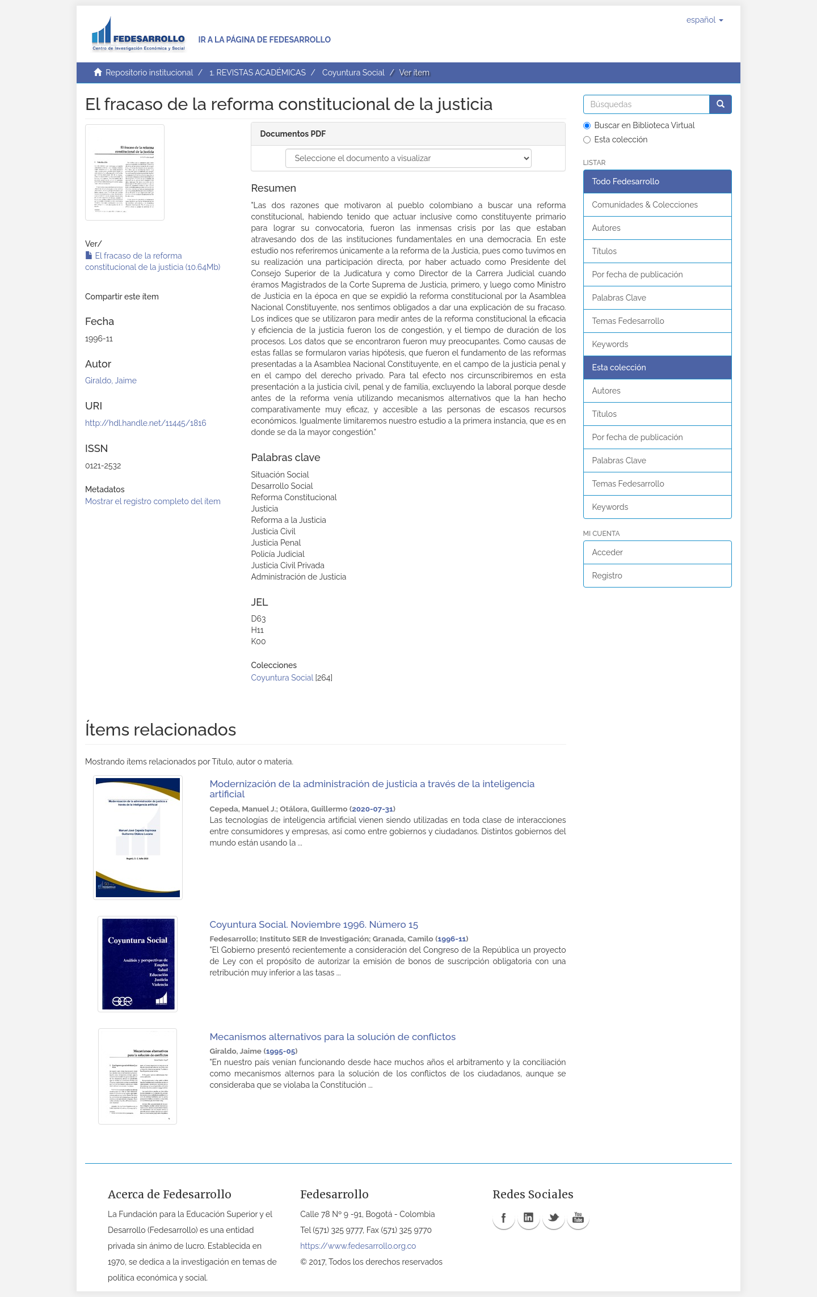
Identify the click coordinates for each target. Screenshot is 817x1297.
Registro (607, 575)
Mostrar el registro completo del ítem (153, 501)
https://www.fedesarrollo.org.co (358, 1245)
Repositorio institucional (149, 72)
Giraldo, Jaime (111, 380)
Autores (606, 228)
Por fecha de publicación (637, 274)
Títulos (604, 251)
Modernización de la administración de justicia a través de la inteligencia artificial (371, 789)
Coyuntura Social (353, 72)
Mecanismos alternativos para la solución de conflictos (332, 1036)
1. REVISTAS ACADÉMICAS (257, 72)
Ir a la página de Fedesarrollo (264, 39)
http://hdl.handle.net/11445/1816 (146, 423)
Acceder (608, 552)
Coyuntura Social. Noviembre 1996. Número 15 (313, 924)
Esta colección (615, 139)
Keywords (610, 344)
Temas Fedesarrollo (628, 321)
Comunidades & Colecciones (645, 204)
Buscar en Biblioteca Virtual (639, 125)
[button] (705, 20)
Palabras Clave (619, 297)
